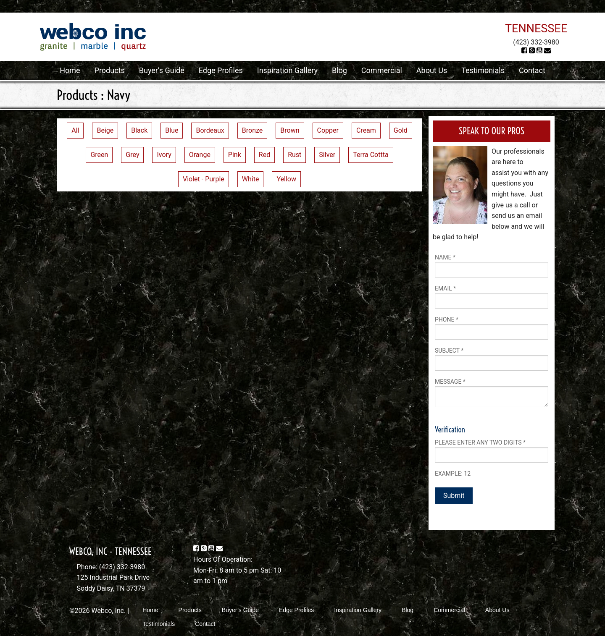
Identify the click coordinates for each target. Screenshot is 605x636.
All (75, 130)
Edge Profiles (221, 70)
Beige (105, 130)
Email (445, 288)
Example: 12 (453, 473)
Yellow (286, 179)
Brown (289, 130)
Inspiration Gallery (287, 70)
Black (139, 130)
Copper (328, 130)
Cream (366, 130)
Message (450, 381)
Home (70, 70)
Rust (294, 155)
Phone (446, 319)
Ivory (164, 155)
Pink (234, 155)
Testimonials (483, 70)
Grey (132, 155)
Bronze (252, 130)
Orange (199, 155)
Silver (327, 155)
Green (99, 155)
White (250, 179)
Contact (532, 70)
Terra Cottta (370, 155)
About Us (431, 70)
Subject (449, 350)
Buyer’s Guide (161, 70)
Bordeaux (210, 130)
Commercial (381, 70)
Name (445, 257)
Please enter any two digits (480, 442)
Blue (171, 130)
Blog (339, 70)
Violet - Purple (203, 179)
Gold (401, 130)
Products (110, 70)
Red (264, 155)
